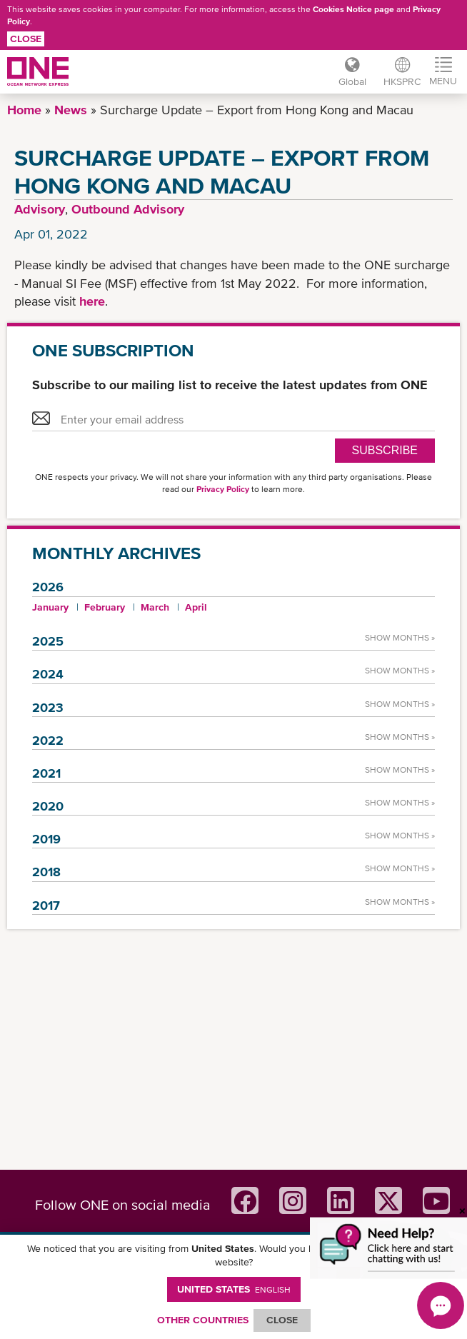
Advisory (39, 208)
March (155, 607)
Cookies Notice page (353, 9)
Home (24, 109)
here (92, 301)
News (70, 109)
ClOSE (282, 1319)
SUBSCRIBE (385, 450)
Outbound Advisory (127, 208)
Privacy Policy (222, 489)
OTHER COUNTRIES (202, 1319)
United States (234, 1289)
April (196, 607)
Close (25, 38)
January (50, 607)
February (104, 607)
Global (352, 81)
